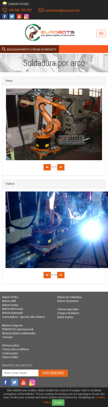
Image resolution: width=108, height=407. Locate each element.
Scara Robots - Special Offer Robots (23, 317)
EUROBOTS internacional (17, 329)
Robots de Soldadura (69, 297)
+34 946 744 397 (20, 10)
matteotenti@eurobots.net (62, 11)
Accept (58, 402)
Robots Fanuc (10, 305)
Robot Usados (65, 317)
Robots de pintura (68, 301)
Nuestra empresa (12, 325)
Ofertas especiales (68, 309)
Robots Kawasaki (12, 312)
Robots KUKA (10, 297)
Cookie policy (10, 353)
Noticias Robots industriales (18, 333)
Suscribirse (53, 373)
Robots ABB (9, 301)
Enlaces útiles (10, 357)
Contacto (7, 337)
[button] (15, 3)
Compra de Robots (68, 313)
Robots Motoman (12, 308)
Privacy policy (10, 345)
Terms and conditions (15, 349)
